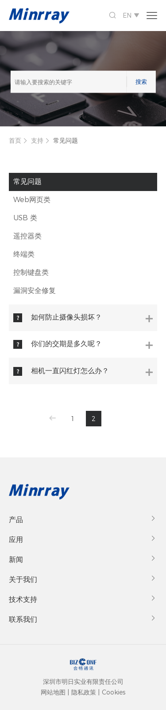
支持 (37, 140)
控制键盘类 (31, 272)
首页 (15, 140)
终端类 (24, 254)
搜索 (141, 81)
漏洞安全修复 (34, 290)
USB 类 (25, 218)
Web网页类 (31, 199)
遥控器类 (27, 236)
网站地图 (53, 692)
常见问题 (65, 140)
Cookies (113, 692)
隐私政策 (83, 692)
